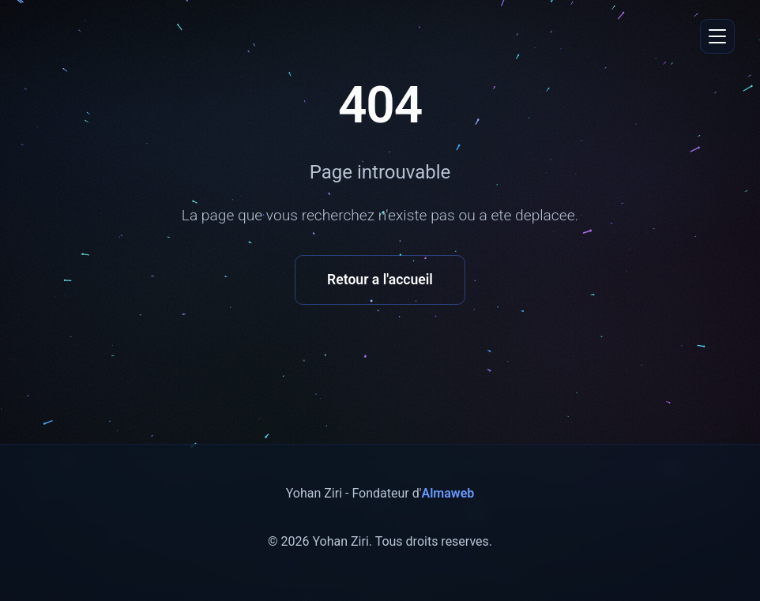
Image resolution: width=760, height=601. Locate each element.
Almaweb (448, 493)
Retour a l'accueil (380, 279)
